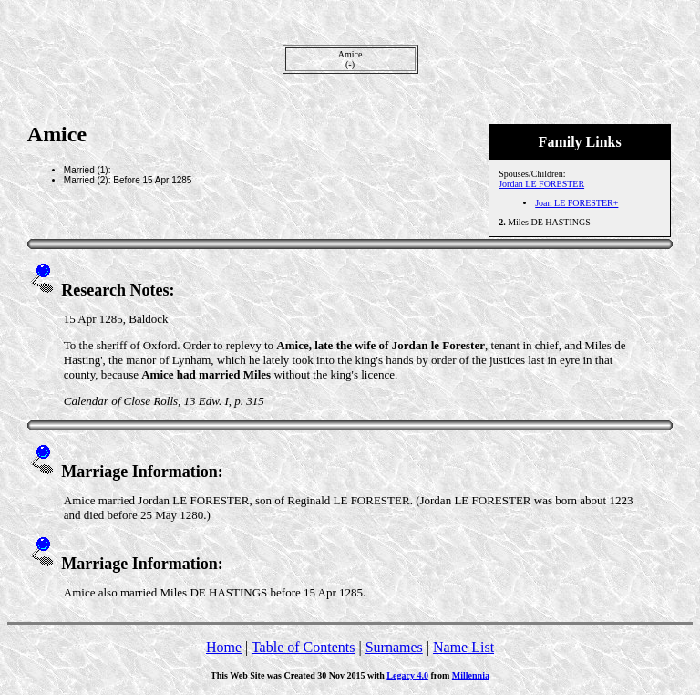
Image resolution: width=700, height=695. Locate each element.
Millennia (470, 675)
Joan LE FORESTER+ (576, 203)
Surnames (394, 647)
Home (224, 647)
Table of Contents (303, 647)
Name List (463, 647)
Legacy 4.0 (407, 675)
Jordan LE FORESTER (541, 184)
